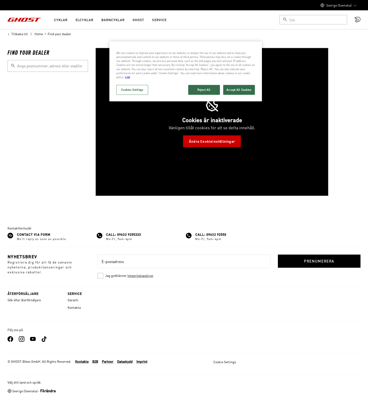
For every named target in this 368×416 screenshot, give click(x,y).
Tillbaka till (18, 34)
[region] (185, 71)
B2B (95, 361)
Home (38, 34)
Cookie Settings (224, 362)
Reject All (204, 90)
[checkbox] (184, 276)
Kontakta (74, 307)
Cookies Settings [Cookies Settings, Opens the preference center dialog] (132, 90)
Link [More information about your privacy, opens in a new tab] (127, 77)
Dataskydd (125, 361)
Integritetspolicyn (140, 275)
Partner (107, 361)
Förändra (48, 390)
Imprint (141, 361)
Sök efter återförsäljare (24, 300)
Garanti (73, 300)
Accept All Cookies (238, 90)
